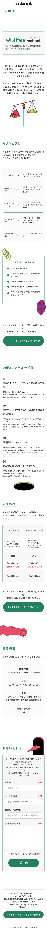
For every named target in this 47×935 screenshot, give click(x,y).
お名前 (8, 782)
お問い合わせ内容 (13, 823)
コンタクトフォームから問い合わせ (24, 341)
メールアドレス (11, 796)
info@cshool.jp (27, 904)
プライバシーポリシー (20, 853)
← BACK (10, 11)
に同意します (25, 853)
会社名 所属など (13, 809)
